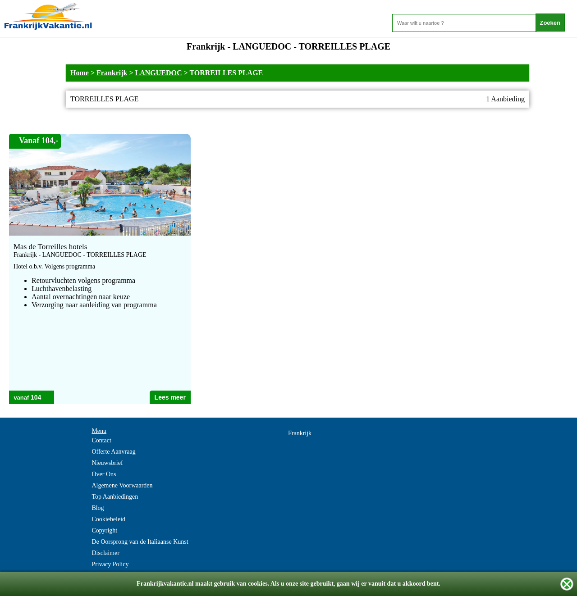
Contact (101, 440)
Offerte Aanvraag (113, 451)
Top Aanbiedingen (115, 496)
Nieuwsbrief (107, 463)
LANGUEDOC (158, 73)
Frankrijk (111, 73)
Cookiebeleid (108, 519)
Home (79, 73)
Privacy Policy (110, 564)
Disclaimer (105, 553)
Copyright (104, 530)
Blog (98, 508)
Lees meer (170, 397)
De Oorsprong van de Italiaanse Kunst (140, 541)
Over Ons (104, 474)
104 (36, 397)
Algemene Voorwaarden (122, 485)
